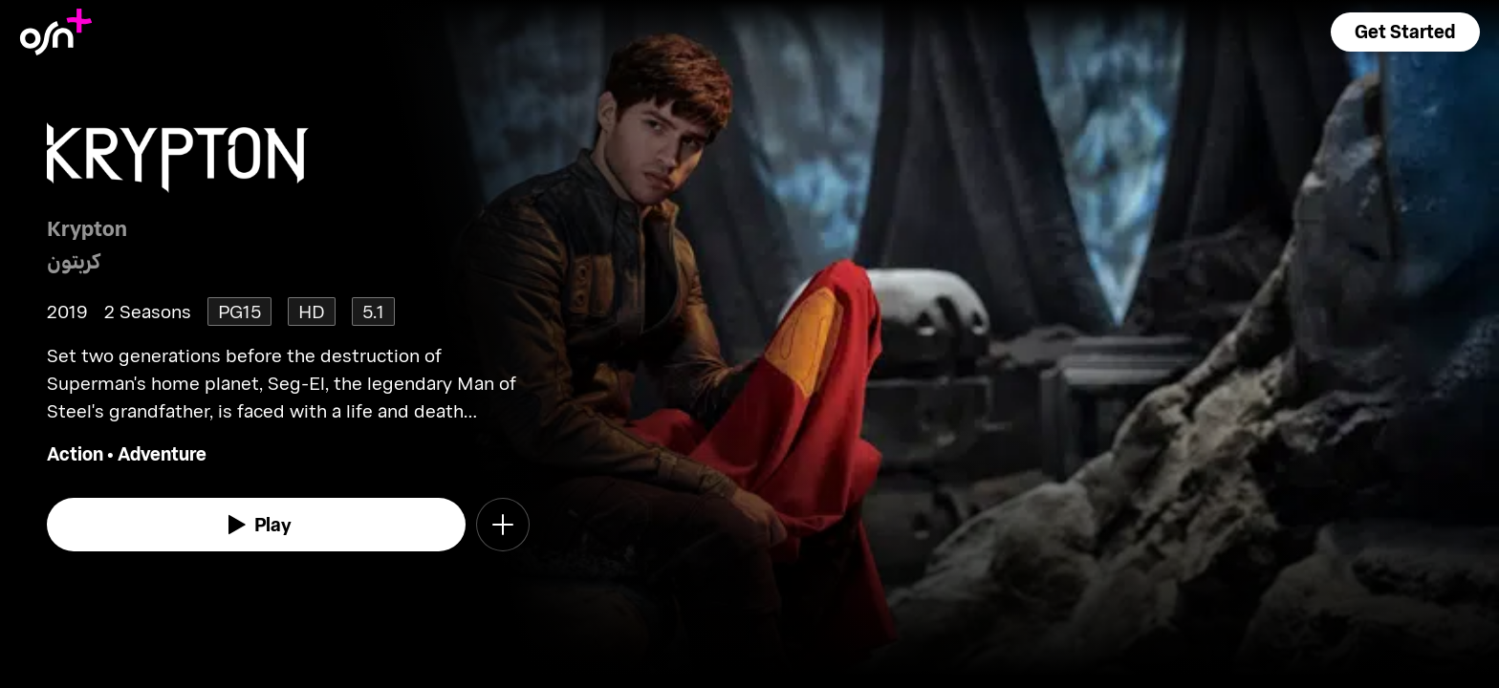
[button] (1405, 32)
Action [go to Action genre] (75, 453)
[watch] (256, 524)
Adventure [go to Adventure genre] (162, 453)
